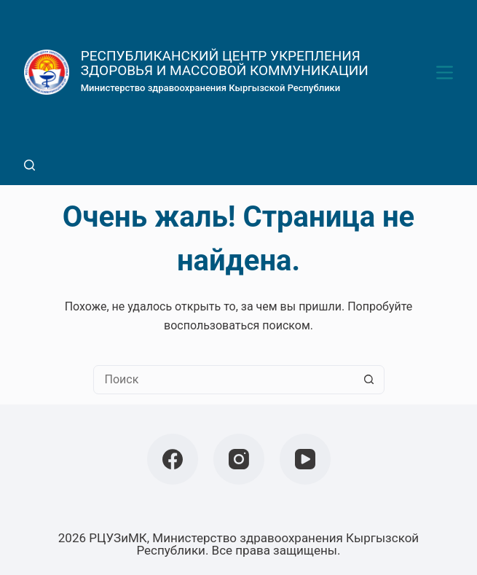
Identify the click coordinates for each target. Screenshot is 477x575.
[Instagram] (238, 459)
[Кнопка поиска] (369, 379)
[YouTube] (305, 459)
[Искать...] (224, 379)
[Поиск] (29, 165)
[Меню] (444, 72)
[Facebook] (172, 459)
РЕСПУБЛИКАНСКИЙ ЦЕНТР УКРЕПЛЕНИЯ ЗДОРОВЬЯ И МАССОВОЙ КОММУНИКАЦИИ (224, 63)
